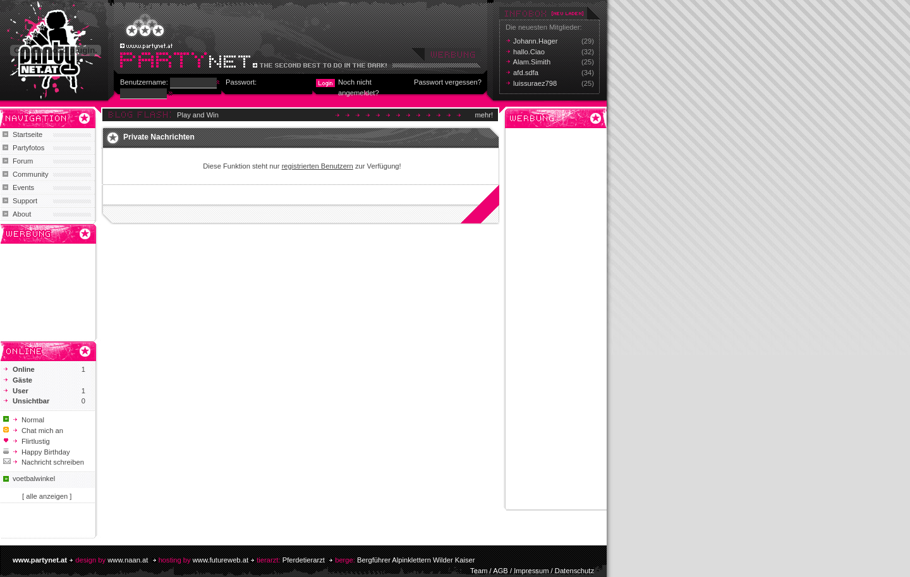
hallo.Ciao (529, 52)
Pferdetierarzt (303, 560)
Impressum (531, 570)
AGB (500, 570)
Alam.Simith (532, 62)
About (22, 214)
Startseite (27, 134)
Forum (23, 161)
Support (25, 201)
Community (31, 174)
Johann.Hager (535, 41)
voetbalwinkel (34, 478)
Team (478, 570)
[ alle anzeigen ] (46, 496)
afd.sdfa (525, 72)
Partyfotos (28, 148)
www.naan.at (127, 560)
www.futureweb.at (220, 560)
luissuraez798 (535, 83)
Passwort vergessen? (448, 82)
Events (23, 187)
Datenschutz (574, 570)
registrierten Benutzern (317, 166)
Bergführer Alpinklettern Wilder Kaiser (416, 560)
